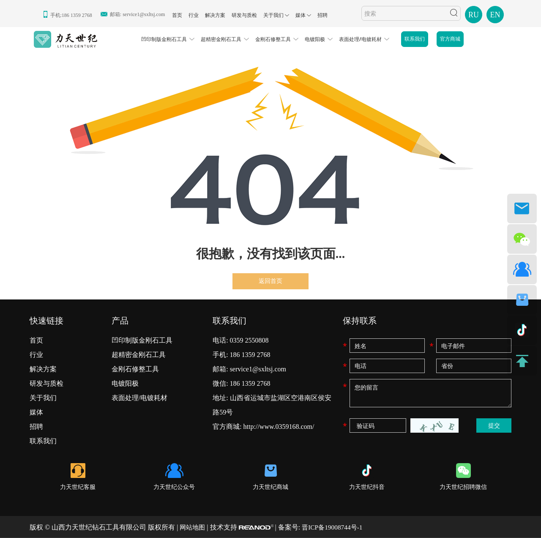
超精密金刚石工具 (221, 39)
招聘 (322, 15)
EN (495, 15)
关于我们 (273, 15)
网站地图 (193, 527)
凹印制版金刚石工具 (164, 39)
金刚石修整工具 (273, 39)
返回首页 (270, 281)
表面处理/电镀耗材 (360, 39)
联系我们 (414, 39)
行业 (194, 15)
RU (473, 15)
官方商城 (450, 39)
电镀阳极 (315, 39)
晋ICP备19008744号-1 (335, 527)
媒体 (300, 15)
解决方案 (215, 15)
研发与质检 (244, 15)
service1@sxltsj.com (144, 14)
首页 (177, 15)
